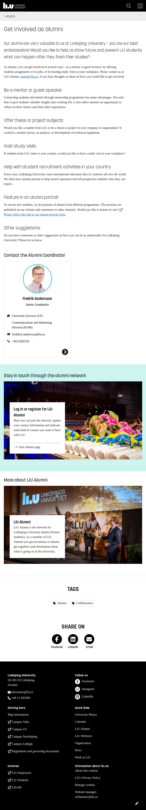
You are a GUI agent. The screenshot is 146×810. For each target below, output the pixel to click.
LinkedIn (84, 696)
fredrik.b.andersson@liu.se (28, 334)
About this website (86, 770)
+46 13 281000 (20, 697)
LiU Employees (21, 772)
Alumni (10, 16)
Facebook (84, 681)
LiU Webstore (83, 736)
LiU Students (20, 780)
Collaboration (84, 603)
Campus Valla (20, 722)
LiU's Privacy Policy (88, 777)
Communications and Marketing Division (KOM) (32, 325)
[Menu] (140, 6)
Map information (18, 714)
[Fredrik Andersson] (37, 352)
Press (78, 750)
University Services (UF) (27, 315)
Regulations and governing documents (35, 751)
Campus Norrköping (24, 736)
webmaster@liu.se (86, 796)
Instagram (84, 689)
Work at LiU (82, 757)
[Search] (128, 6)
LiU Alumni (82, 728)
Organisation (83, 743)
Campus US (19, 729)
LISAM (17, 787)
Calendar (80, 721)
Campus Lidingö (22, 743)
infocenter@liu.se (22, 692)
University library (86, 714)
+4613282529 (20, 341)
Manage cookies (85, 784)
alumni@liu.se (29, 76)
